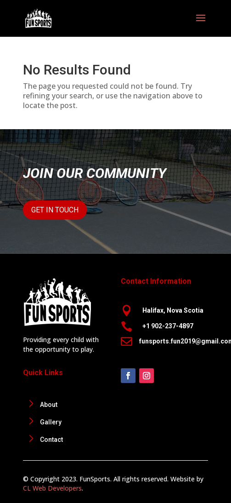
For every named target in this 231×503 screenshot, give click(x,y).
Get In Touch (55, 210)
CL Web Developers (52, 488)
